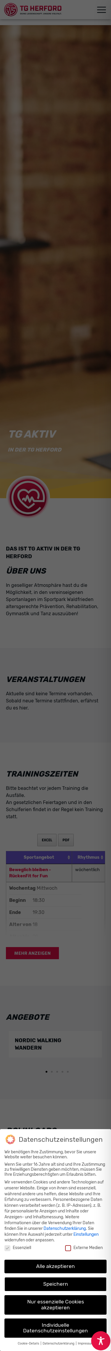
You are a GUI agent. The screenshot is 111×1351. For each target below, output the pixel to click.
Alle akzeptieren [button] (55, 1266)
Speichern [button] (55, 1284)
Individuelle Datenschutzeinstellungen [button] (55, 1328)
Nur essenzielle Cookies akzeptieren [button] (55, 1305)
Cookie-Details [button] (29, 1343)
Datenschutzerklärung (65, 1228)
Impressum (86, 1343)
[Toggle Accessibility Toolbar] (101, 1341)
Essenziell (17, 1247)
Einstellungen (86, 1234)
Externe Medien (84, 1247)
